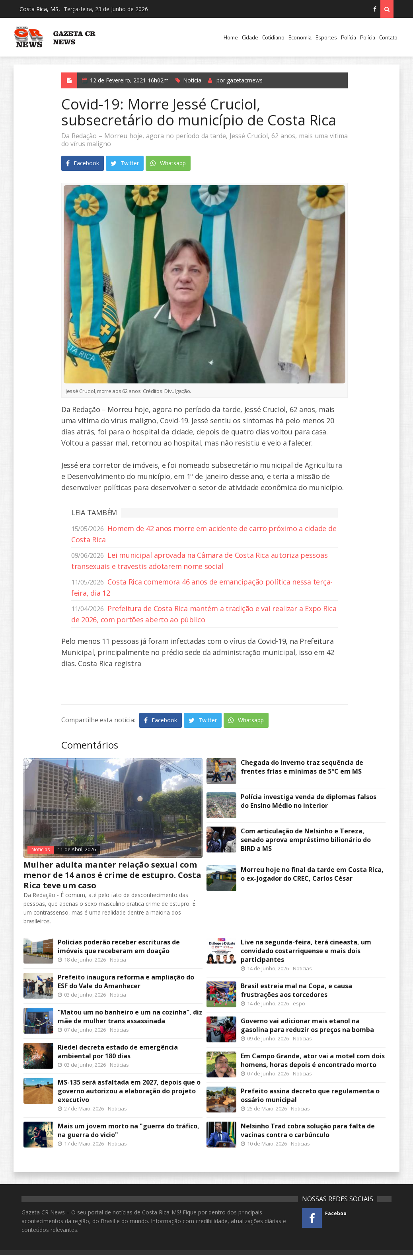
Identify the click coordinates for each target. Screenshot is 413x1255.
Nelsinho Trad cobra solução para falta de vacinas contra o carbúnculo (308, 1130)
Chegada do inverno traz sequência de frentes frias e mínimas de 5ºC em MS (302, 767)
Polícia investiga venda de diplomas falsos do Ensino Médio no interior (308, 801)
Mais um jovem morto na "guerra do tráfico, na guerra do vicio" (128, 1130)
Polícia (348, 37)
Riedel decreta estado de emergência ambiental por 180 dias (118, 1051)
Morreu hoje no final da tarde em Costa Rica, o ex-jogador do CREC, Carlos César (312, 874)
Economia (300, 37)
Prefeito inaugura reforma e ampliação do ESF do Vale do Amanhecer (126, 981)
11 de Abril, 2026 (77, 849)
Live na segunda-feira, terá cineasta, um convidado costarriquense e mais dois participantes (306, 951)
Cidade (250, 37)
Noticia (192, 80)
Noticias (40, 849)
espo (299, 1003)
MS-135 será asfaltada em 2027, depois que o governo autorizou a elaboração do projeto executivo (129, 1091)
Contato (388, 37)
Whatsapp (168, 163)
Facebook (82, 163)
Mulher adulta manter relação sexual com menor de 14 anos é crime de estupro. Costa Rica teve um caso (112, 875)
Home (231, 37)
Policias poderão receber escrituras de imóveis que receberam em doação (119, 946)
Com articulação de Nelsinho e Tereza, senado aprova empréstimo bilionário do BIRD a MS (306, 840)
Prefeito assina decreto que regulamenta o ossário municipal (310, 1095)
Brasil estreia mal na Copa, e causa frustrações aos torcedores (296, 990)
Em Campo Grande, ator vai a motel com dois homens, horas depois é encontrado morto (313, 1060)
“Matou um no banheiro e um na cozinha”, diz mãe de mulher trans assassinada (130, 1016)
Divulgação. (167, 391)
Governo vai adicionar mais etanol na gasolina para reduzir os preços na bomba (307, 1025)
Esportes (326, 37)
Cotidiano (273, 37)
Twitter (125, 163)
